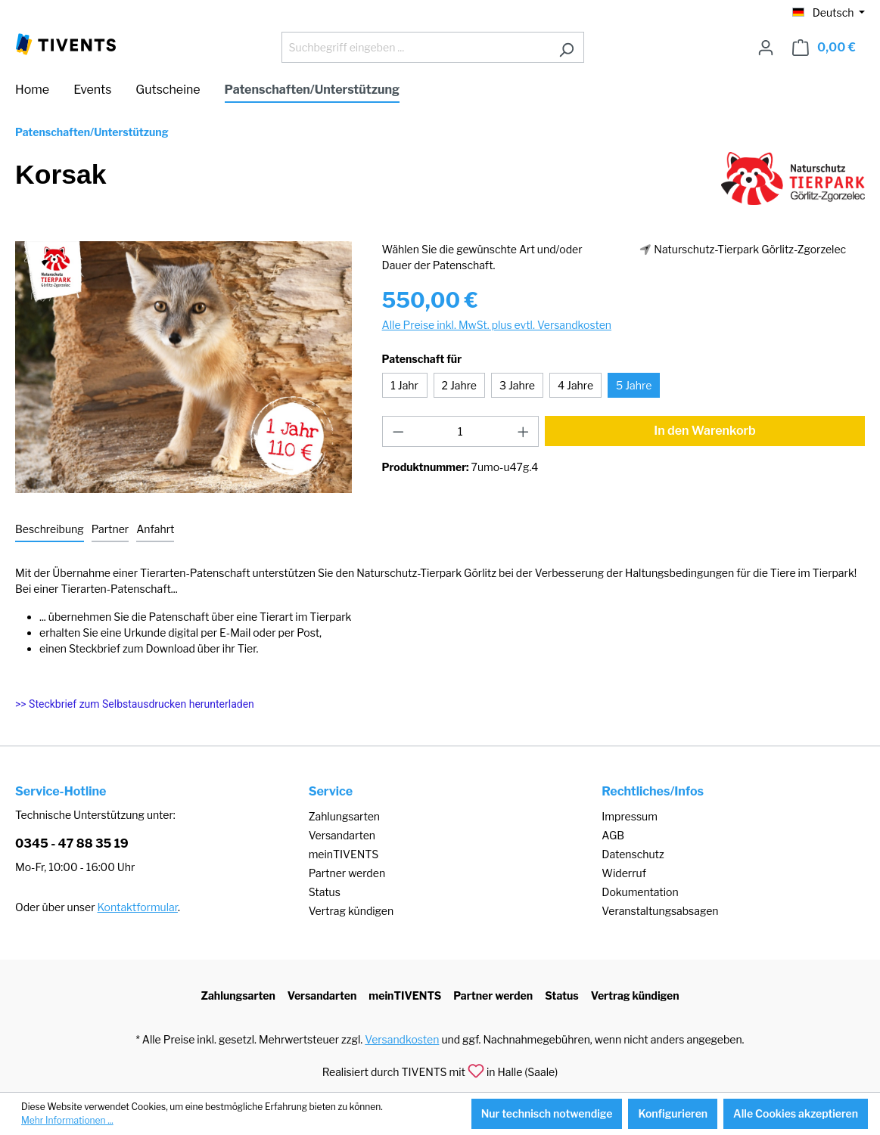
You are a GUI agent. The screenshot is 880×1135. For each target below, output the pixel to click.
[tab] (49, 529)
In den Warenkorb (705, 430)
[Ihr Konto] (765, 47)
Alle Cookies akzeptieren (795, 1113)
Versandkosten (402, 1039)
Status (324, 891)
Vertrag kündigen (351, 910)
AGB (613, 835)
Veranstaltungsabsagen (660, 910)
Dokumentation (640, 891)
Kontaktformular (138, 907)
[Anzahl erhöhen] (524, 431)
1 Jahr (404, 385)
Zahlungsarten (344, 816)
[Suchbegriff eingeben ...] (415, 47)
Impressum (630, 816)
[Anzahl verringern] (398, 431)
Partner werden (347, 873)
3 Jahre (517, 385)
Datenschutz (633, 854)
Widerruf (624, 873)
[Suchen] (566, 47)
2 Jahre (459, 385)
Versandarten (342, 835)
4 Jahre (575, 385)
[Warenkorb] (824, 47)
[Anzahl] (460, 431)
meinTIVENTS (344, 854)
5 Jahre (633, 385)
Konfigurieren (672, 1113)
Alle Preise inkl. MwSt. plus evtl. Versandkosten (496, 324)
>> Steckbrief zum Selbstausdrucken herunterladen (134, 704)
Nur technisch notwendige (547, 1113)
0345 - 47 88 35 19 (72, 843)
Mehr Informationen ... (67, 1120)
